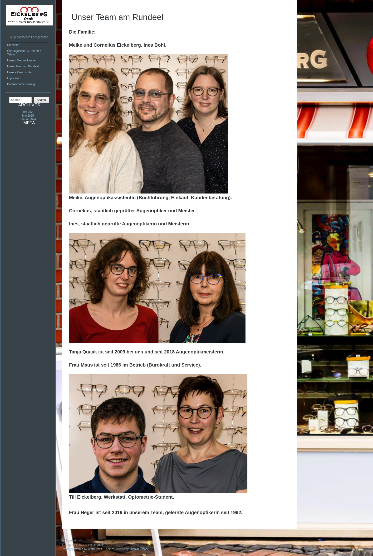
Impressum (14, 78)
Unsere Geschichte (19, 72)
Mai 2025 (28, 115)
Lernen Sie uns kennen (21, 60)
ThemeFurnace (139, 549)
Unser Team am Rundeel (23, 66)
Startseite (13, 45)
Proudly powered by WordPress (82, 549)
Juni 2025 (28, 112)
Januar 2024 (28, 119)
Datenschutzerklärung (21, 84)
